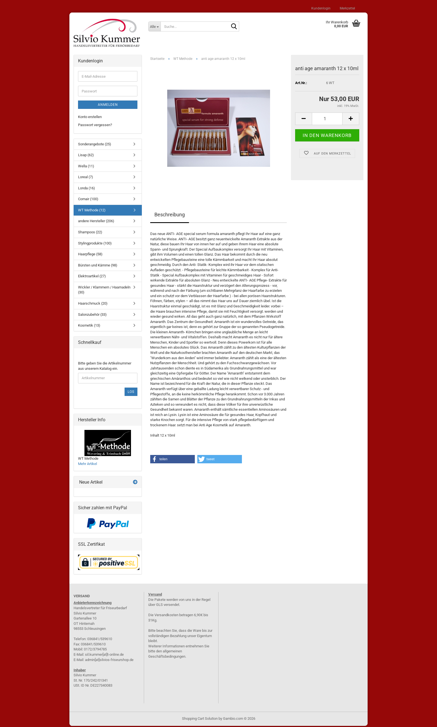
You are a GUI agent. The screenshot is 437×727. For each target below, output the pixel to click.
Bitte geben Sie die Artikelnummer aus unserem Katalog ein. (104, 367)
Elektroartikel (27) (92, 277)
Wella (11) (86, 167)
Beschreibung (169, 216)
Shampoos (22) (90, 233)
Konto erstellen (90, 118)
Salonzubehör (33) (92, 315)
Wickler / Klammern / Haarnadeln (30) (104, 290)
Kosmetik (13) (89, 326)
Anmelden (108, 106)
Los (131, 393)
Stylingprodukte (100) (95, 244)
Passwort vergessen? (95, 126)
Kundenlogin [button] (320, 8)
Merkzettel (347, 8)
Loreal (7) (85, 178)
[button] (303, 119)
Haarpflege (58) (90, 255)
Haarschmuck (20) (93, 304)
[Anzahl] (327, 119)
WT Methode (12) (92, 211)
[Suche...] (154, 26)
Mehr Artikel (87, 464)
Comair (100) (88, 200)
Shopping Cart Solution (200, 720)
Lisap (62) (86, 156)
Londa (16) (86, 189)
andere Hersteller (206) (96, 222)
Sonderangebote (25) (94, 145)
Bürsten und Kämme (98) (97, 266)
